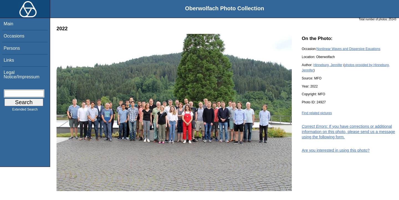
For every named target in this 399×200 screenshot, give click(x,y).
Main (8, 23)
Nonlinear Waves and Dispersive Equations (348, 49)
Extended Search (25, 110)
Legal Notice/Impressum (21, 74)
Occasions (14, 36)
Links (9, 60)
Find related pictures (317, 113)
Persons (12, 48)
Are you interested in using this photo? (336, 150)
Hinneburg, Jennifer (327, 65)
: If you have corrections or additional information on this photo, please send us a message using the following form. (348, 131)
